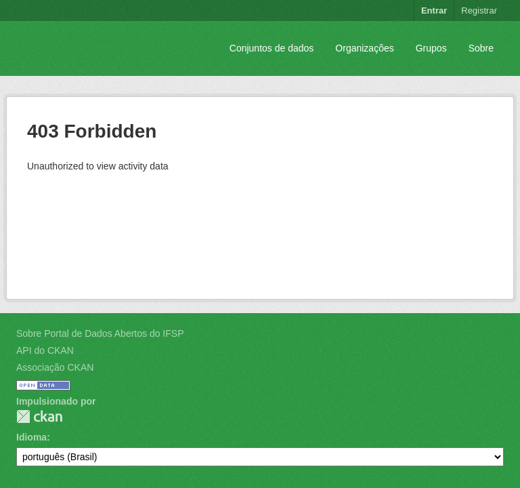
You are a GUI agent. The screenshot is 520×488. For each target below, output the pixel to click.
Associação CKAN (54, 367)
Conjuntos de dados (272, 48)
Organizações (364, 48)
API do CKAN (45, 350)
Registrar (479, 10)
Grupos (431, 48)
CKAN (39, 416)
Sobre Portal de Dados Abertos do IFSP (99, 333)
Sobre (481, 48)
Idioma (31, 437)
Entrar (434, 10)
